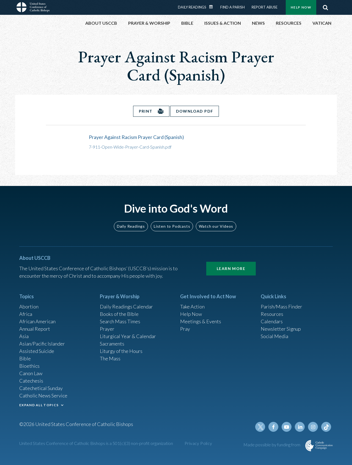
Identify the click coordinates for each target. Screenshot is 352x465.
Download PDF (194, 111)
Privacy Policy (198, 443)
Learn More (231, 268)
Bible (25, 358)
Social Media (274, 336)
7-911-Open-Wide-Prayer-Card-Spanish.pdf (130, 146)
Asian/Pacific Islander (42, 344)
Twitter (260, 427)
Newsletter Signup (281, 329)
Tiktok (326, 427)
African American (37, 321)
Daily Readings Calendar (213, 7)
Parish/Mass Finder (281, 306)
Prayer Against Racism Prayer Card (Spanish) (136, 137)
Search (325, 7)
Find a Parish (232, 7)
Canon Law (30, 373)
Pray (185, 329)
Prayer (107, 329)
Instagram (313, 427)
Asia (24, 336)
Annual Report (34, 329)
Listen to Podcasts (172, 226)
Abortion (28, 306)
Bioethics (29, 366)
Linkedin (300, 427)
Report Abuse (264, 7)
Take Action (192, 306)
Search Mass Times (120, 321)
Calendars (272, 321)
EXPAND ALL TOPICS (39, 405)
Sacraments (112, 344)
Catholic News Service (43, 395)
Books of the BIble (119, 314)
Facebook (273, 427)
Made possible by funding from (272, 444)
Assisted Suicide (36, 351)
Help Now (301, 7)
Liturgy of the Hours (121, 351)
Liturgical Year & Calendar (128, 336)
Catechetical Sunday (41, 388)
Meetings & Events (200, 321)
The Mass (110, 358)
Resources (272, 314)
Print (146, 111)
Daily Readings (192, 7)
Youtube (287, 427)
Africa (25, 314)
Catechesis (31, 381)
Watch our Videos (216, 226)
